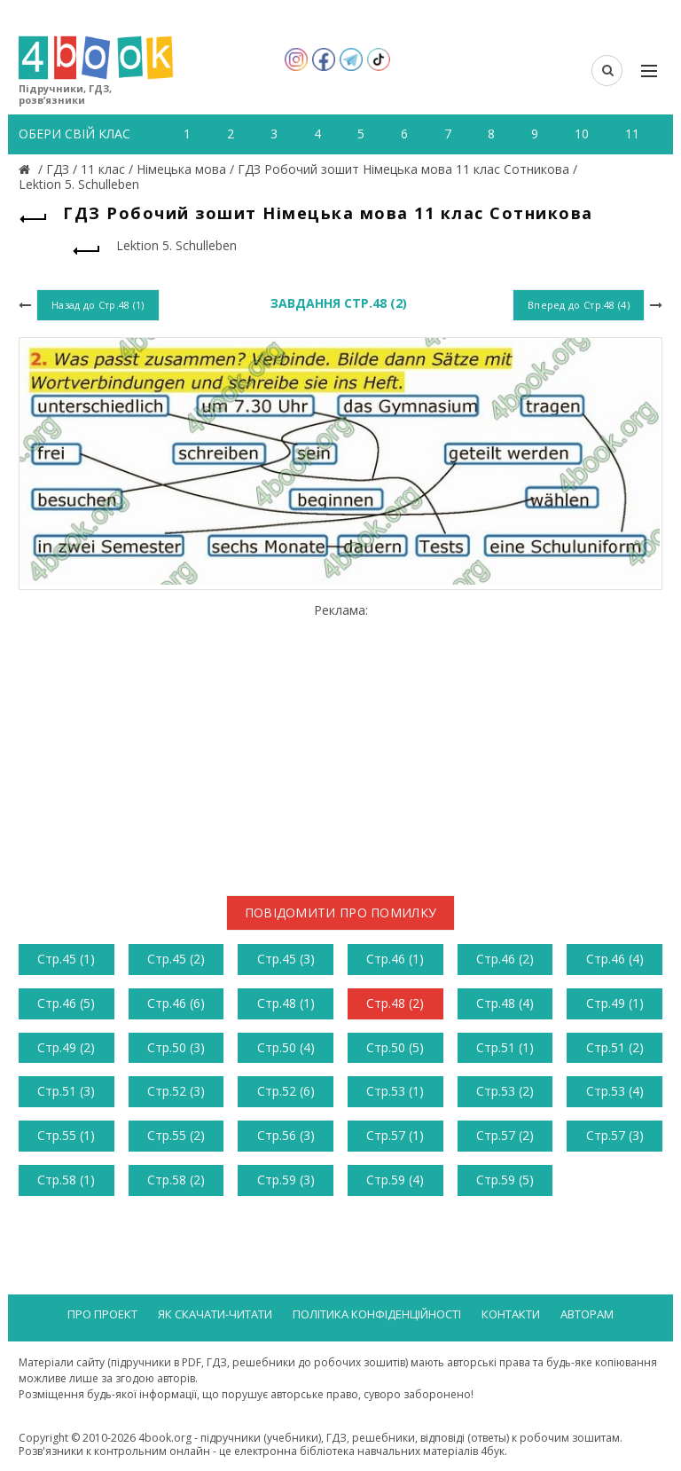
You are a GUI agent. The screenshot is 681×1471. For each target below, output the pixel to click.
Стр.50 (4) (286, 1047)
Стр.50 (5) (395, 1047)
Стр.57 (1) (395, 1135)
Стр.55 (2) (176, 1135)
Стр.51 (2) (615, 1047)
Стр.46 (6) (176, 1003)
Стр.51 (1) (505, 1047)
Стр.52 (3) (176, 1090)
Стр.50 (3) (176, 1047)
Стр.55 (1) (66, 1135)
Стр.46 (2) (505, 958)
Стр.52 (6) (286, 1090)
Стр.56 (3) (286, 1135)
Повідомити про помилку (341, 912)
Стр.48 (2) (395, 1003)
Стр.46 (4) (615, 958)
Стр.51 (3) (66, 1090)
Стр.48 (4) (505, 1003)
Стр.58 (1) (66, 1179)
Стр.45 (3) (286, 958)
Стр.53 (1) (395, 1090)
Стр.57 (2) (505, 1135)
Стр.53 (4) (615, 1090)
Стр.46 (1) (395, 958)
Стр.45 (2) (176, 958)
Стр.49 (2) (66, 1047)
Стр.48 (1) (286, 1003)
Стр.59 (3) (286, 1179)
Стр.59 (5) (505, 1179)
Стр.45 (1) (66, 958)
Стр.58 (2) (176, 1179)
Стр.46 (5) (66, 1003)
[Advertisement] (340, 742)
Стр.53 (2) (505, 1090)
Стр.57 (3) (615, 1135)
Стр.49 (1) (615, 1003)
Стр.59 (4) (395, 1179)
